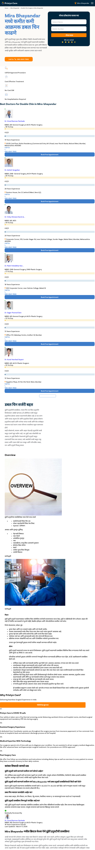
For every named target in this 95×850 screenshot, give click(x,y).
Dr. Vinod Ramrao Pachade (15, 121)
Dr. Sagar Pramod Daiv (13, 313)
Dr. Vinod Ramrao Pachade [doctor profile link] (15, 820)
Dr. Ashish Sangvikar (12, 170)
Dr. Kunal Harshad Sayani (14, 359)
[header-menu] (92, 3)
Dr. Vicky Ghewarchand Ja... (15, 217)
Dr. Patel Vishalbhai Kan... (14, 266)
